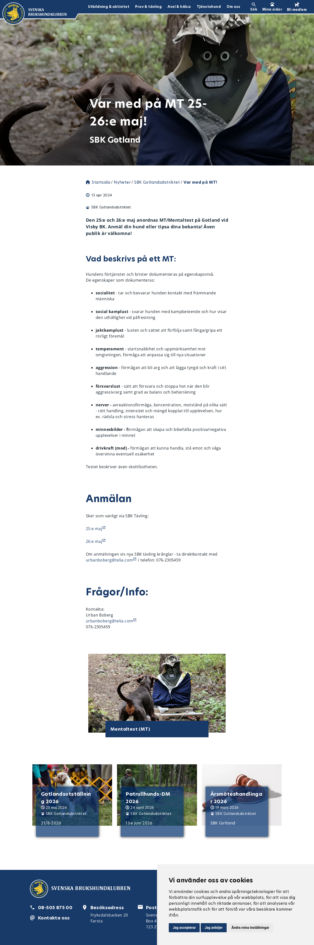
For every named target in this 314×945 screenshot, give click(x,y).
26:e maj (94, 541)
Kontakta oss (54, 918)
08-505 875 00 (55, 907)
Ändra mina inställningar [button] (250, 928)
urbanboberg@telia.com (109, 560)
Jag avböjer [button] (213, 928)
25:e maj (94, 528)
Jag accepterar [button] (184, 928)
